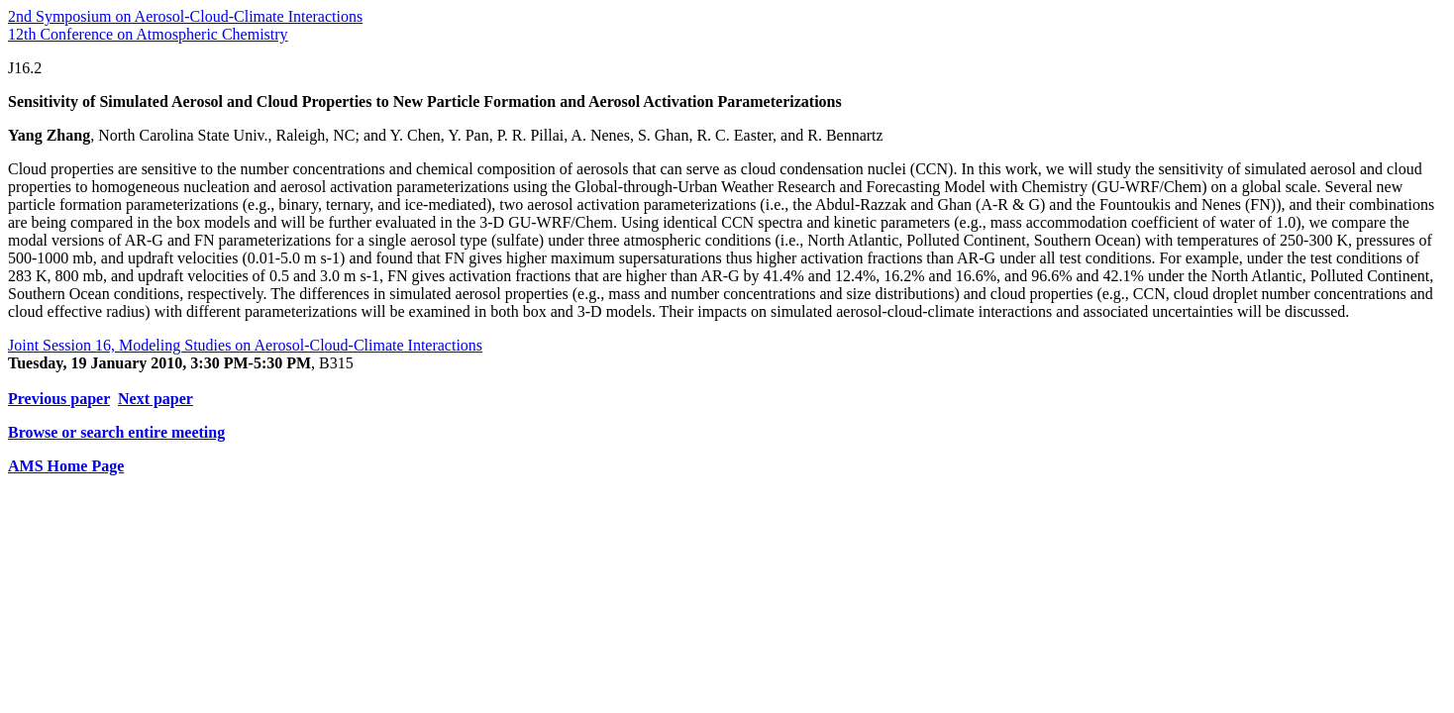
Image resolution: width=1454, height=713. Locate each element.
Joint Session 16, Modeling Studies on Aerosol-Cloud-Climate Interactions (245, 345)
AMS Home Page (66, 466)
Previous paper (59, 398)
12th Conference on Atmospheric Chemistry (148, 34)
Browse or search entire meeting (116, 432)
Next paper (155, 398)
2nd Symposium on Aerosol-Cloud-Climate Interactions (185, 16)
